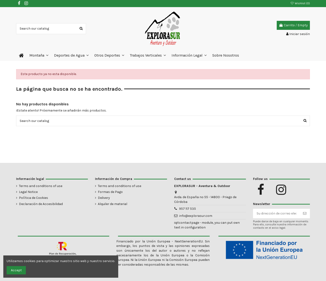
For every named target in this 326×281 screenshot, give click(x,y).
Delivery (104, 198)
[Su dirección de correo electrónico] (276, 213)
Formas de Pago (110, 192)
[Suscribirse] (305, 213)
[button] (39, 55)
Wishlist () (300, 3)
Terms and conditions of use (40, 186)
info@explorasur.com (195, 216)
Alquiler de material (112, 204)
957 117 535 (187, 209)
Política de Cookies (33, 198)
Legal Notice (28, 192)
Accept (16, 270)
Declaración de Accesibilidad (41, 204)
